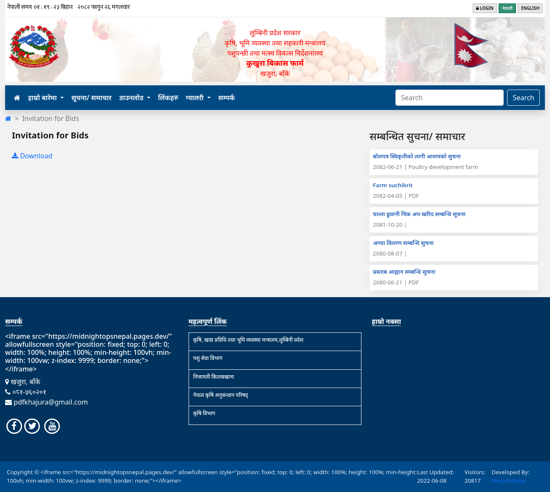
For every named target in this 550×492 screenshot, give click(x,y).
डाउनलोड (132, 97)
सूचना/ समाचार (91, 97)
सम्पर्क (226, 97)
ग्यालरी (196, 97)
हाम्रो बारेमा (43, 97)
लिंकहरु (168, 97)
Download (32, 155)
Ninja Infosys (508, 480)
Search (523, 97)
